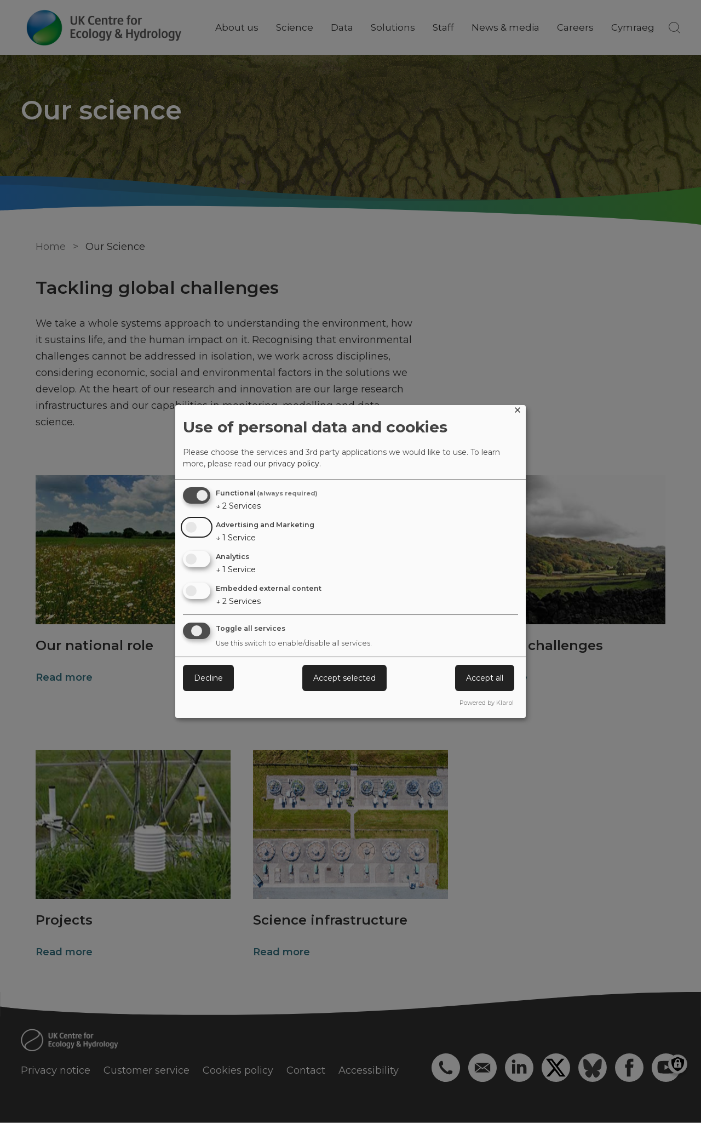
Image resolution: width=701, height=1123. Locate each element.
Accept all (484, 678)
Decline (208, 678)
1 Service (236, 537)
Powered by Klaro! (486, 702)
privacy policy (293, 464)
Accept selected (344, 678)
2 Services (238, 505)
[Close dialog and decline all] (517, 412)
